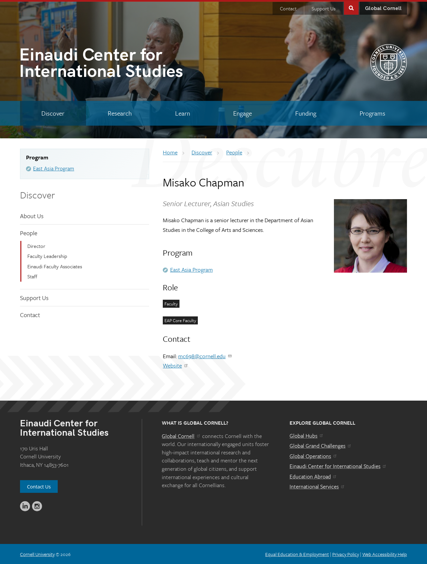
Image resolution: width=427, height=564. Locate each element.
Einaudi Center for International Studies (338, 466)
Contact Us (39, 486)
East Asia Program (53, 168)
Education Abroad (313, 476)
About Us (31, 215)
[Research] (119, 113)
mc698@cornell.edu (205, 355)
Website (175, 365)
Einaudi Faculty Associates (54, 266)
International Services (317, 486)
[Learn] (182, 113)
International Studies (116, 64)
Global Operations (314, 456)
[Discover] (53, 113)
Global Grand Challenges (321, 445)
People (28, 232)
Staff (32, 276)
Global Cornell (383, 8)
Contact (288, 8)
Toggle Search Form (351, 7)
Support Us (324, 8)
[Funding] (306, 113)
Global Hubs (307, 435)
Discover (37, 194)
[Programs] (372, 113)
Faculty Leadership (47, 255)
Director (36, 245)
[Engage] (243, 113)
